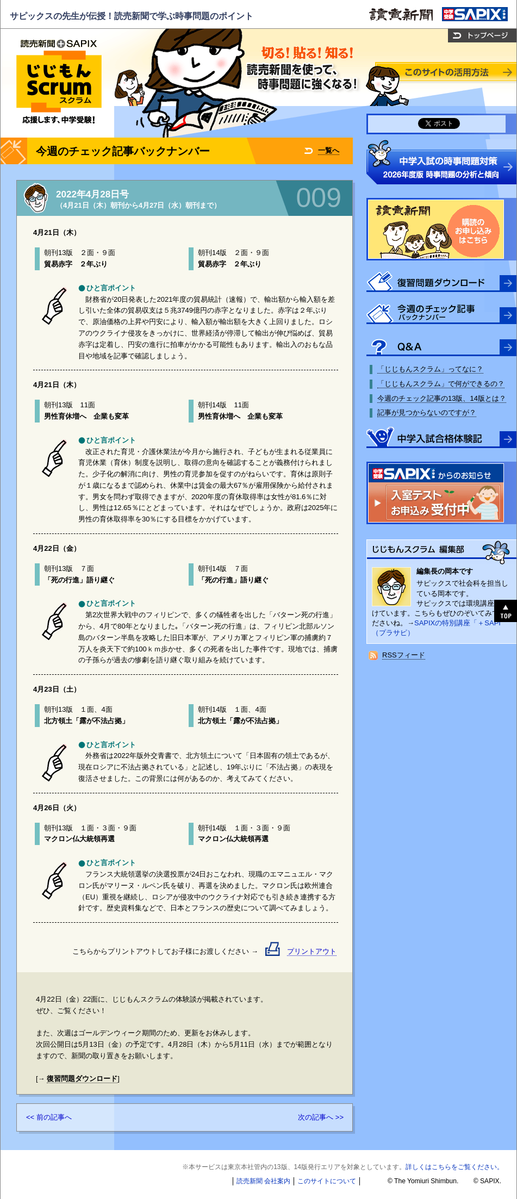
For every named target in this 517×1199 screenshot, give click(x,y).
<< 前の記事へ (49, 1117)
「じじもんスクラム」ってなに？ (430, 369)
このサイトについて (326, 1181)
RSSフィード (403, 655)
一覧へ (328, 150)
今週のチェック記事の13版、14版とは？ (441, 398)
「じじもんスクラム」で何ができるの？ (440, 384)
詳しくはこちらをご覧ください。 (454, 1167)
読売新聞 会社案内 (263, 1181)
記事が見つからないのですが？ (426, 412)
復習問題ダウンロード (82, 1078)
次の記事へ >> (321, 1117)
